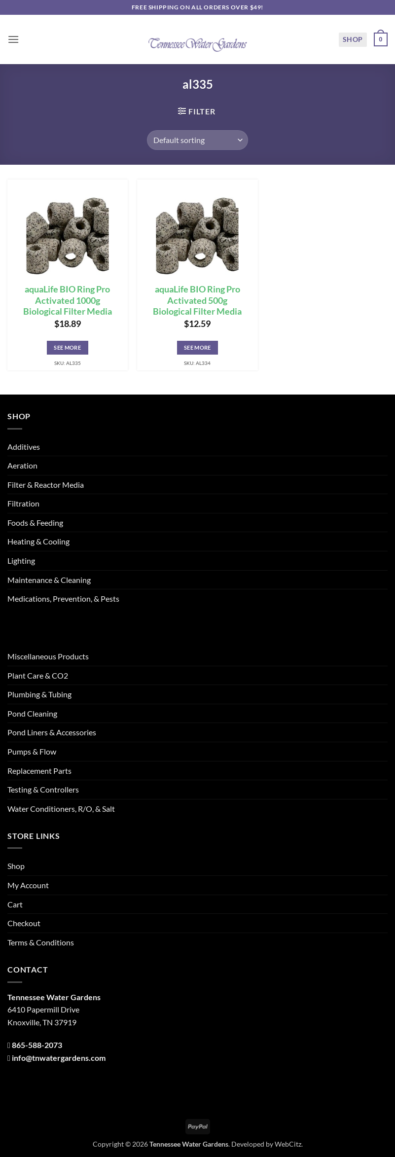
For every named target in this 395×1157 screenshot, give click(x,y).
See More (67, 347)
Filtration (23, 503)
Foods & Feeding (35, 522)
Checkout (23, 923)
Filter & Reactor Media (45, 484)
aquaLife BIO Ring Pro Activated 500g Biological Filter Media (197, 300)
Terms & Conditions (40, 942)
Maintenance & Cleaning (49, 579)
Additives (23, 446)
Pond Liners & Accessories (51, 732)
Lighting (21, 560)
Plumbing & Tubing (39, 694)
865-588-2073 (37, 1044)
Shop (353, 39)
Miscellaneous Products (48, 656)
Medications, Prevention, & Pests (63, 598)
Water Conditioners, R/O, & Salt (61, 808)
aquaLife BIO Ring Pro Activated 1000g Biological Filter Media (67, 300)
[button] (13, 39)
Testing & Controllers (43, 789)
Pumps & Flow (31, 751)
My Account (28, 885)
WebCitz (288, 1144)
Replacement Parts (39, 770)
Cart (15, 904)
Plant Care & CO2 (37, 675)
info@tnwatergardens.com (59, 1057)
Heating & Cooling (38, 541)
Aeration (22, 465)
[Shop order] (197, 140)
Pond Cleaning (32, 713)
